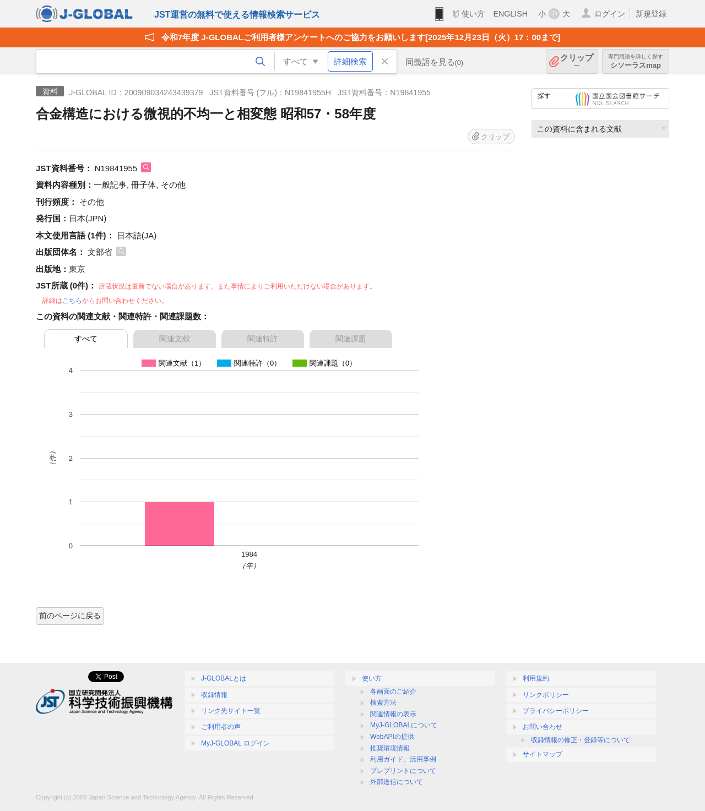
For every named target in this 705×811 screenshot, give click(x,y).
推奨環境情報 (390, 748)
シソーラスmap (635, 61)
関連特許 (262, 338)
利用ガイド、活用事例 (403, 759)
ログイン (609, 13)
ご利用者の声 (221, 727)
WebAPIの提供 (392, 737)
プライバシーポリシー (556, 711)
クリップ (576, 61)
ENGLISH (510, 13)
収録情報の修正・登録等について (580, 740)
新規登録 (651, 13)
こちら (72, 300)
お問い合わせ (542, 727)
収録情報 (214, 695)
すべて (85, 338)
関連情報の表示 (393, 714)
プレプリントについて (403, 771)
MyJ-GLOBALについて (403, 725)
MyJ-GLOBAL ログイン (235, 743)
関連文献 (174, 338)
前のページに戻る (70, 615)
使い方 (473, 13)
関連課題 (350, 338)
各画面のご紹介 (393, 691)
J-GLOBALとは (223, 678)
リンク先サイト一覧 (231, 711)
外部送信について (396, 782)
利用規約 (536, 678)
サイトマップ (542, 754)
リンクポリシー (546, 695)
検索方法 (383, 702)
